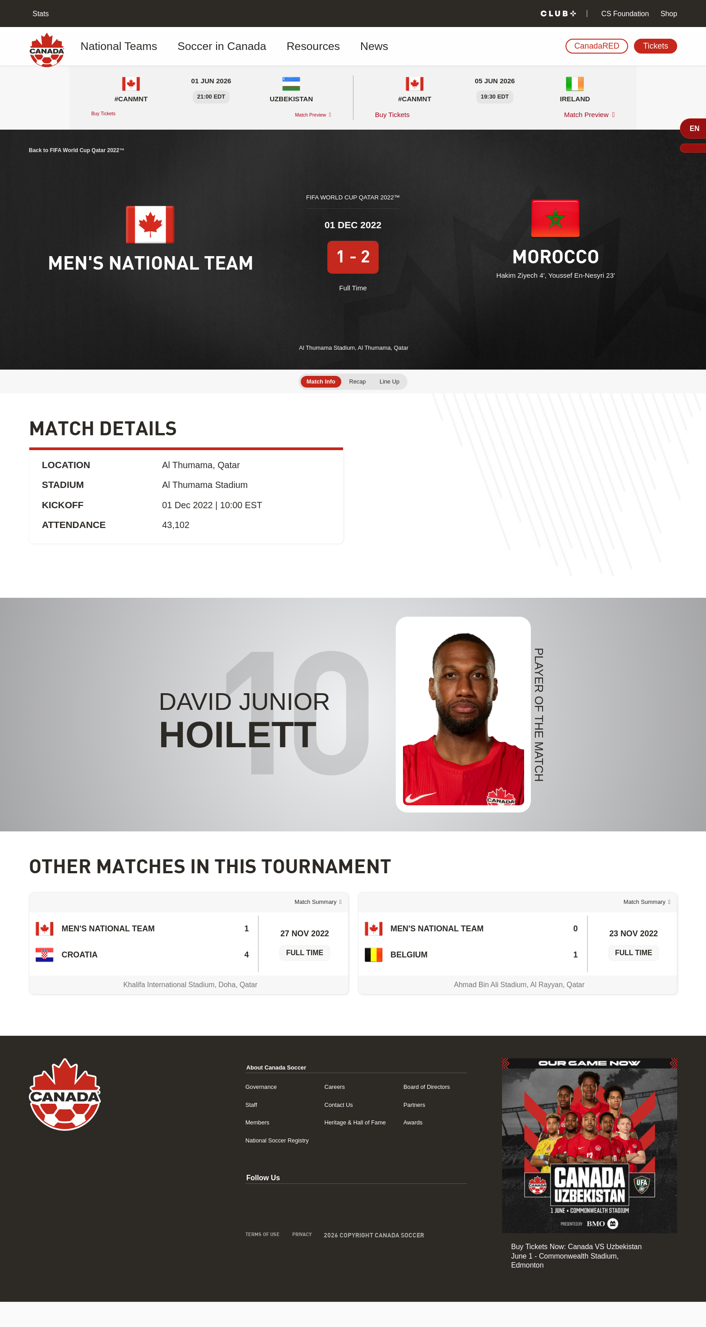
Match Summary (306, 916)
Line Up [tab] (397, 372)
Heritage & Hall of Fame (332, 1147)
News (315, 46)
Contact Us (311, 1129)
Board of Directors (417, 1111)
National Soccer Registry (239, 1165)
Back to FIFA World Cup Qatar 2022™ (98, 149)
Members (215, 1147)
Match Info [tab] (313, 372)
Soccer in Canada (197, 46)
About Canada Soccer (238, 1092)
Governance (219, 1111)
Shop (668, 14)
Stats (40, 14)
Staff (207, 1129)
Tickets (655, 45)
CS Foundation (624, 14)
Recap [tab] (358, 372)
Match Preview (303, 114)
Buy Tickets (109, 114)
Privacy (266, 1261)
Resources (268, 46)
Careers (306, 1111)
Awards (400, 1147)
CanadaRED (596, 45)
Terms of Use (220, 1261)
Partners (401, 1129)
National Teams (118, 46)
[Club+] (558, 13)
